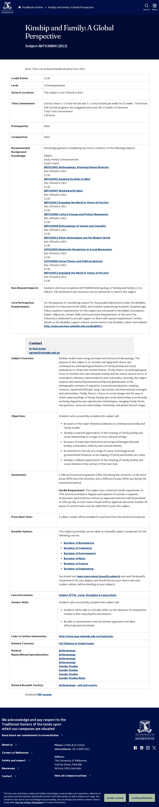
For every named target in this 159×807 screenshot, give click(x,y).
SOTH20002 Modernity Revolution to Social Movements (78, 249)
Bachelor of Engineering (78, 568)
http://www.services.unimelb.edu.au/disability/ (73, 326)
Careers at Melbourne (15, 752)
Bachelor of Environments (80, 553)
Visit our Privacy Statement (29, 802)
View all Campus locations (71, 775)
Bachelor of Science (76, 563)
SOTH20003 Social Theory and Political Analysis (73, 261)
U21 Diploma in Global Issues (76, 643)
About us (7, 744)
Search (146, 7)
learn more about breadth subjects (98, 576)
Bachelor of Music (75, 558)
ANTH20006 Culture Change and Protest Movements (76, 214)
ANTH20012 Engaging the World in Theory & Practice (76, 202)
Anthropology (67, 650)
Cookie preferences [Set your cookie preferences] (142, 797)
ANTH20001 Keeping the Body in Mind (67, 179)
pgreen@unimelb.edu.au (44, 352)
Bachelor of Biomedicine (79, 543)
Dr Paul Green (37, 348)
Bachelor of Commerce (78, 548)
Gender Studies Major (72, 678)
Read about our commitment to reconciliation (30, 735)
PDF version (44, 694)
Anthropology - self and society (78, 685)
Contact (7, 776)
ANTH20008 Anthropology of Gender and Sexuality (75, 226)
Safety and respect (14, 760)
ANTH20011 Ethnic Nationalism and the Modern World (77, 237)
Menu (154, 7)
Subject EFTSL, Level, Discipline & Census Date (87, 595)
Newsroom (8, 768)
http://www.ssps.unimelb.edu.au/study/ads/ (86, 636)
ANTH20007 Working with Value (63, 190)
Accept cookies (115, 797)
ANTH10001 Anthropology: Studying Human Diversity (76, 167)
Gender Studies (68, 666)
